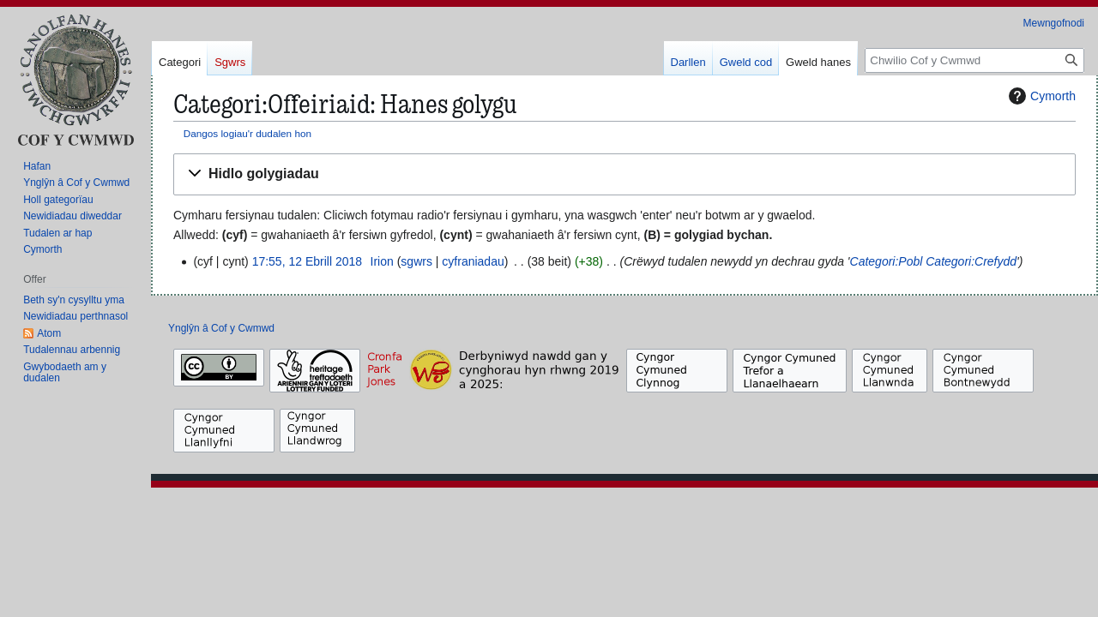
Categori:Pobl (886, 261)
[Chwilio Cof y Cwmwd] (974, 60)
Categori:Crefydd (971, 261)
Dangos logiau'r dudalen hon (247, 133)
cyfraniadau (473, 261)
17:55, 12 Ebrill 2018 (307, 261)
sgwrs (416, 261)
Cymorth (1040, 96)
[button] (624, 174)
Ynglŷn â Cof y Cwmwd (221, 328)
